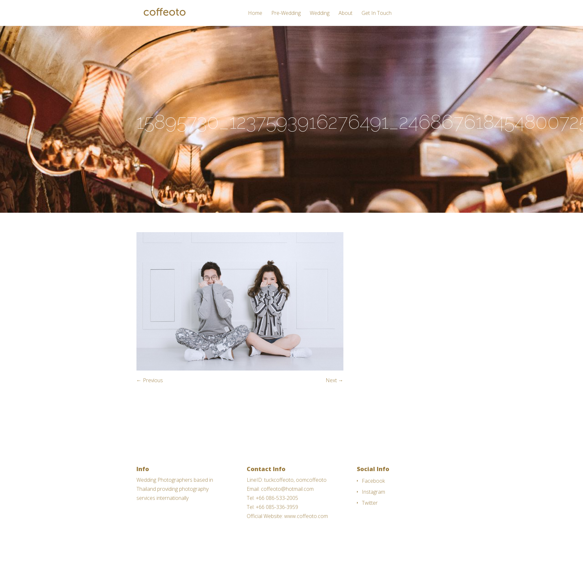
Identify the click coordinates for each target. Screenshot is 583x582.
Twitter (370, 502)
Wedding (319, 13)
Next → (334, 380)
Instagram (373, 491)
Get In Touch (377, 13)
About (345, 13)
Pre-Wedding (286, 13)
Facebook (373, 480)
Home (255, 13)
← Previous (149, 380)
